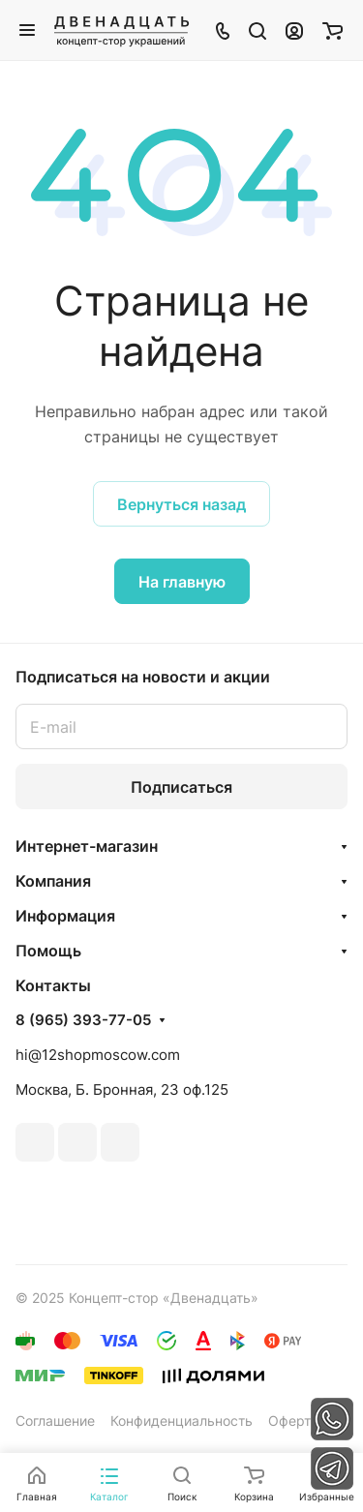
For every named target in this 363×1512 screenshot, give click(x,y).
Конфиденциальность (181, 1420)
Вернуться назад (181, 504)
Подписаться (181, 787)
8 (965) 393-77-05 (83, 1020)
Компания (53, 881)
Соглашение (55, 1420)
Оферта (293, 1420)
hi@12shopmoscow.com (97, 1054)
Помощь (48, 950)
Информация (65, 915)
